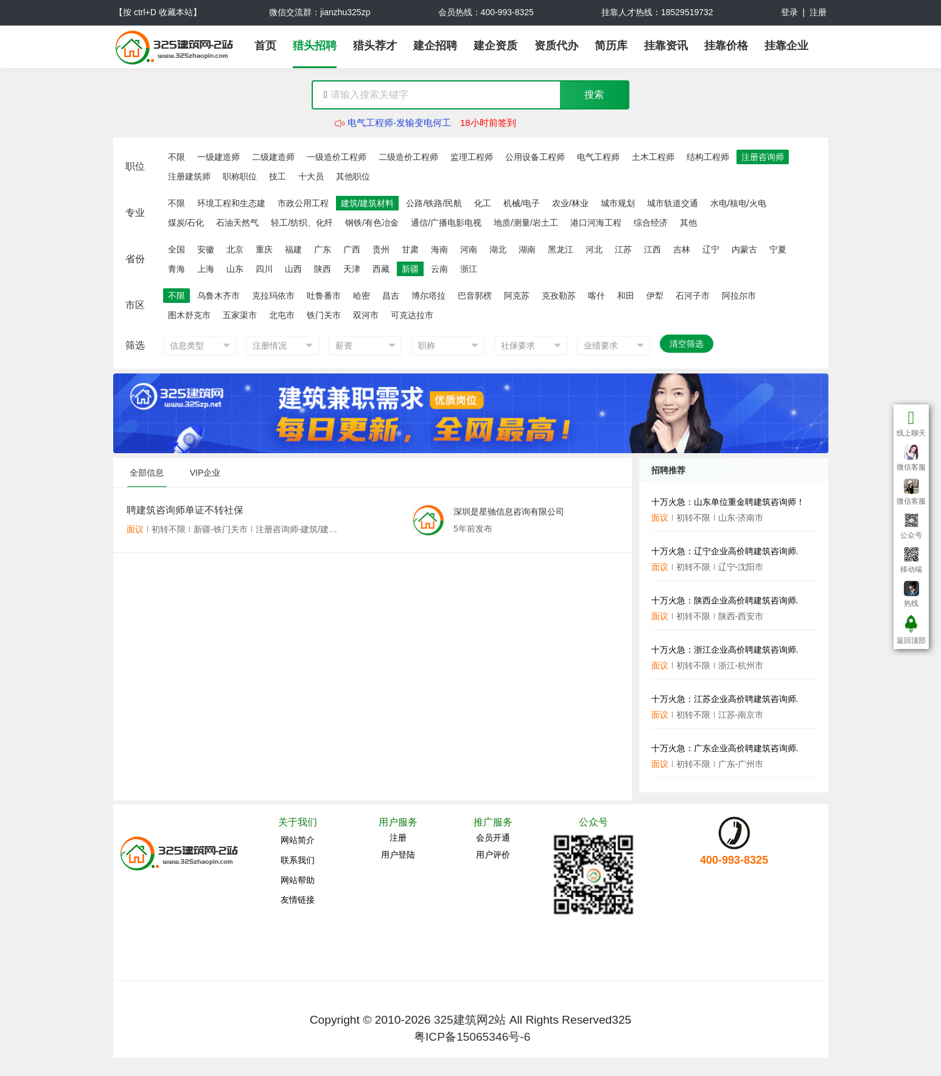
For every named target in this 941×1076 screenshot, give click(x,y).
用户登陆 (398, 854)
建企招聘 (435, 46)
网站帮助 (298, 880)
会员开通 (493, 837)
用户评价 (493, 854)
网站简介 (298, 840)
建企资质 (495, 46)
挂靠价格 (726, 46)
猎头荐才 (375, 46)
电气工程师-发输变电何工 (399, 123)
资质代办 (556, 46)
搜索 (594, 94)
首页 (265, 46)
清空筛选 (687, 344)
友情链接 (298, 899)
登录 (789, 12)
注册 (818, 12)
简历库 (611, 46)
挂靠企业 (786, 46)
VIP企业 (205, 472)
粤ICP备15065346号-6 (472, 1036)
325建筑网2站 (470, 1019)
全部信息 (147, 472)
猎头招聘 (315, 46)
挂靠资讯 (666, 46)
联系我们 (298, 860)
